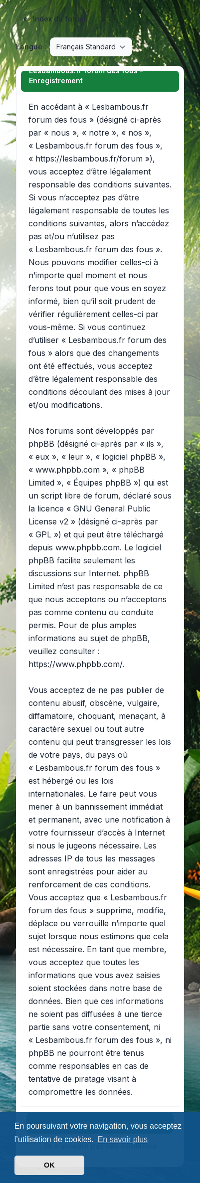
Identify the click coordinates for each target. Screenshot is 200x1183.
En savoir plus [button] (123, 1139)
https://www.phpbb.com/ (75, 664)
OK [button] (49, 1165)
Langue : (31, 46)
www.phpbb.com (87, 547)
